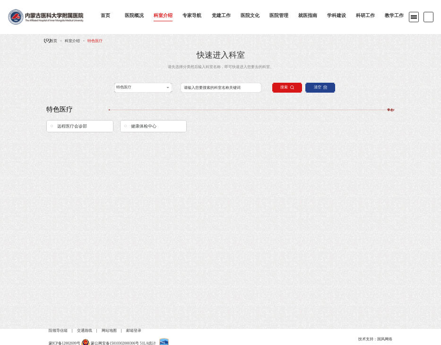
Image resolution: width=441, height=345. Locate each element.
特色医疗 (95, 41)
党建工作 (221, 15)
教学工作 (394, 15)
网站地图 (109, 330)
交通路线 (84, 330)
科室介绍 (163, 15)
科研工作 (365, 15)
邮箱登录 (133, 330)
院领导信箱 (58, 330)
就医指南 (307, 15)
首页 (105, 15)
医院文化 (250, 15)
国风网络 (384, 339)
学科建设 (336, 15)
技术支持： (367, 339)
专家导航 (191, 15)
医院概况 (134, 15)
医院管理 (278, 15)
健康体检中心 (143, 126)
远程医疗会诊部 (72, 126)
